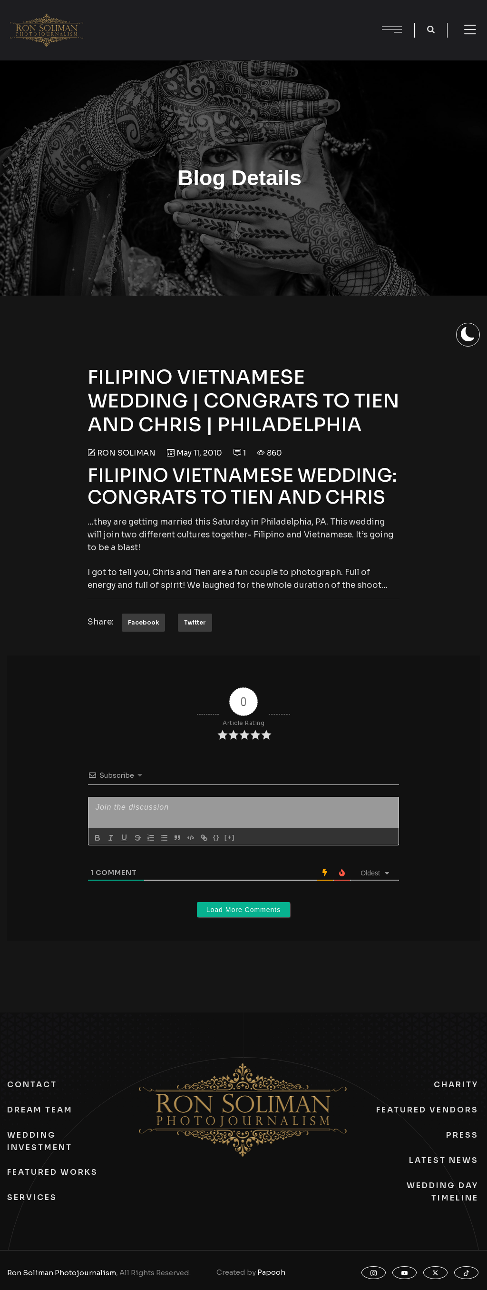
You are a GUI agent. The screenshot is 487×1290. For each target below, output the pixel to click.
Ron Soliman (126, 453)
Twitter (195, 622)
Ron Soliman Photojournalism (61, 1272)
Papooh (271, 1272)
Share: (101, 622)
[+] (229, 837)
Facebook (143, 622)
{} (216, 837)
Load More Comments (243, 909)
